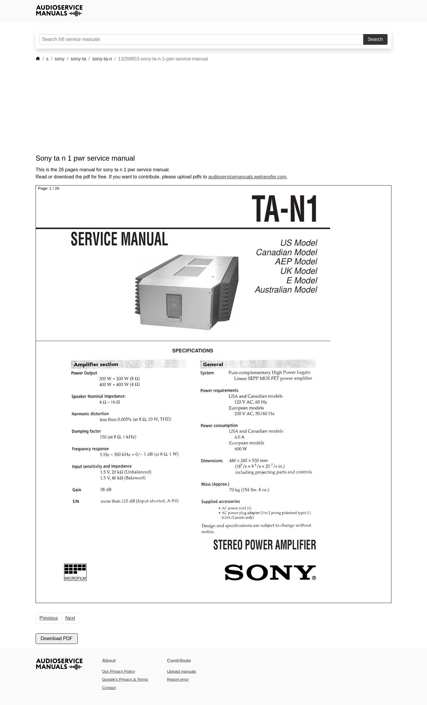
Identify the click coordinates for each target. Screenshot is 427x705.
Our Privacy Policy (118, 671)
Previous (48, 618)
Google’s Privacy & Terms (125, 679)
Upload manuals (181, 671)
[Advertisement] (205, 108)
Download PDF (57, 638)
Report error (178, 679)
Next (70, 618)
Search (375, 39)
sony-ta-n (102, 58)
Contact (109, 687)
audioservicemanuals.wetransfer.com (247, 176)
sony (60, 58)
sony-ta (78, 58)
